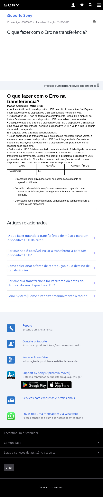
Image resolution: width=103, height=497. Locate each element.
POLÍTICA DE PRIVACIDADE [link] (51, 469)
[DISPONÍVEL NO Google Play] (35, 341)
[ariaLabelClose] (99, 5)
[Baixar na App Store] (60, 341)
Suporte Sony (19, 15)
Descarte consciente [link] (51, 444)
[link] (12, 5)
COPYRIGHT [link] (51, 474)
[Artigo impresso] (94, 22)
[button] (51, 389)
